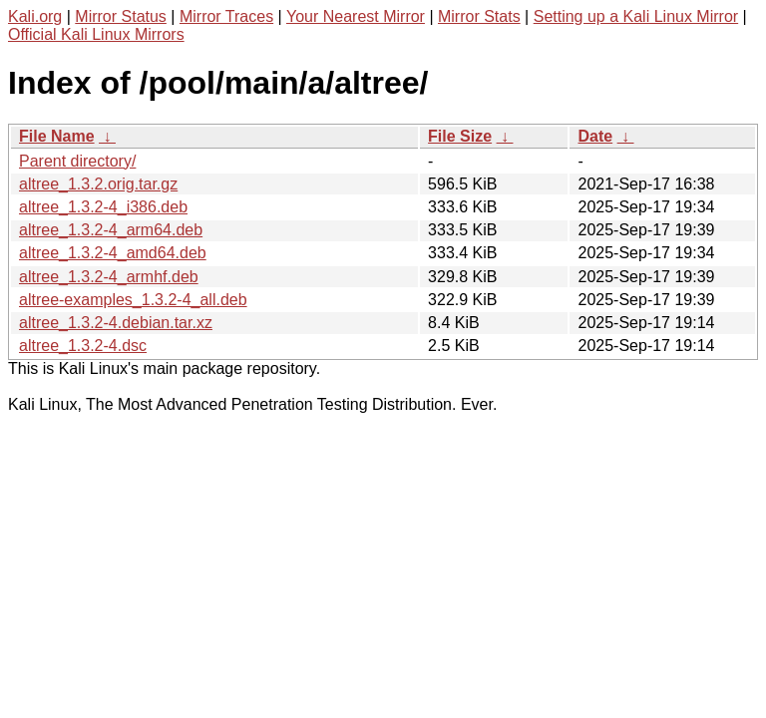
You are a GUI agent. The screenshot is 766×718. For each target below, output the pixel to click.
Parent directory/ (77, 161)
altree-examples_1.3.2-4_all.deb (133, 299)
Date (594, 136)
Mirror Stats (479, 16)
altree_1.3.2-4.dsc (83, 345)
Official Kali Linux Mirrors (96, 34)
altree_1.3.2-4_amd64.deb (112, 252)
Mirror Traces (226, 16)
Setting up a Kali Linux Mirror (636, 16)
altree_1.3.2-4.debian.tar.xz (115, 322)
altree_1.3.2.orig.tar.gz (98, 184)
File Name (57, 136)
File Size (460, 136)
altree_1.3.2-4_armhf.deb (108, 276)
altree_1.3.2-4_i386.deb (103, 206)
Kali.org (35, 16)
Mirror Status (121, 16)
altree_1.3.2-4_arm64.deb (110, 229)
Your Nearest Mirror (355, 16)
